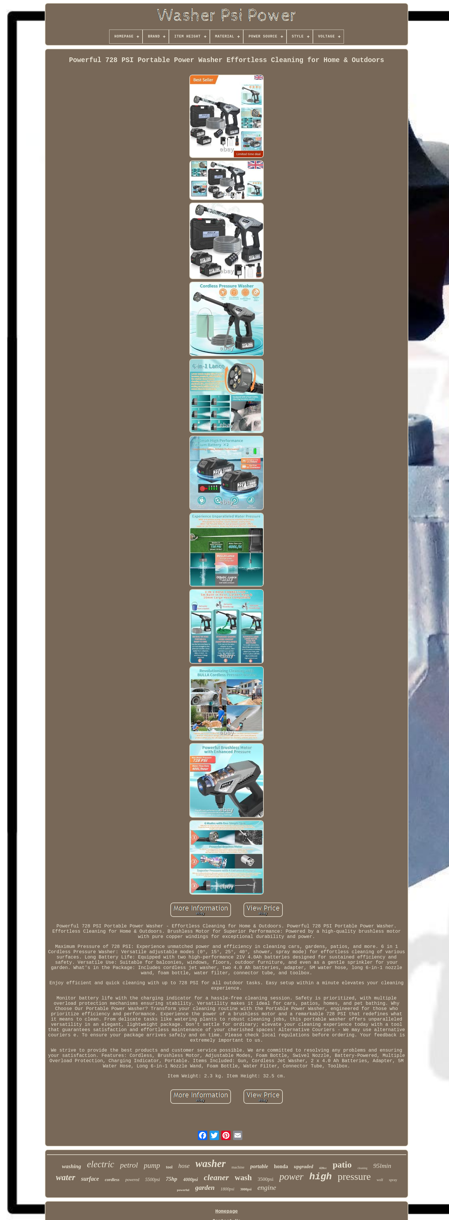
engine (266, 1187)
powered (132, 1180)
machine (238, 1167)
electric (100, 1164)
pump (152, 1165)
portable (259, 1166)
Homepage (226, 1211)
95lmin (382, 1165)
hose (184, 1165)
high (320, 1176)
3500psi (265, 1179)
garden (205, 1187)
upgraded (303, 1166)
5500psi (152, 1179)
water (65, 1177)
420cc (323, 1168)
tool (169, 1167)
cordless (112, 1179)
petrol (129, 1165)
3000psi (246, 1189)
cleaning (362, 1168)
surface (90, 1178)
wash (243, 1177)
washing (71, 1166)
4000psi (190, 1179)
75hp (171, 1179)
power (291, 1176)
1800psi (227, 1189)
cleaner (216, 1177)
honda (281, 1166)
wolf (380, 1180)
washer (211, 1163)
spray (393, 1180)
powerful (183, 1190)
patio (342, 1164)
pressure (354, 1176)
